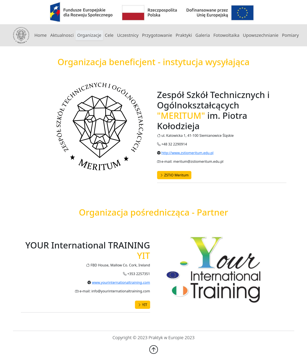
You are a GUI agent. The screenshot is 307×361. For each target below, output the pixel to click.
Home (40, 35)
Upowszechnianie (260, 35)
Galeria (202, 35)
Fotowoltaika (226, 35)
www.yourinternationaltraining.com (121, 282)
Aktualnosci (62, 35)
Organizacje (89, 35)
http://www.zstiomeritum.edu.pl (187, 152)
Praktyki (184, 35)
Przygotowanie (157, 35)
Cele (109, 35)
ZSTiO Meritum (174, 175)
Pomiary (290, 35)
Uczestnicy (127, 35)
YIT (142, 304)
